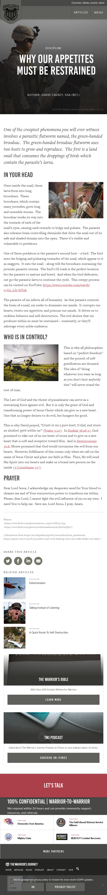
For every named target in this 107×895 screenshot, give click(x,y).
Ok (33, 887)
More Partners (53, 851)
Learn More (53, 699)
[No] (102, 885)
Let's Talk (53, 785)
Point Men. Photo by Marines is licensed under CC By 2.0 (77, 109)
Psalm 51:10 (52, 430)
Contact (61, 869)
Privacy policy (65, 887)
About (50, 869)
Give (71, 869)
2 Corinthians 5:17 (27, 467)
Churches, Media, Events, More (88, 2)
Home (8, 869)
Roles (29, 869)
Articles (81, 12)
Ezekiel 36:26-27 (79, 430)
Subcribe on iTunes (53, 757)
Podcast (39, 869)
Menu (98, 12)
